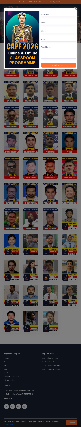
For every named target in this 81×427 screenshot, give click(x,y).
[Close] (76, 9)
